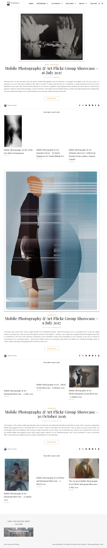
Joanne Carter (12, 105)
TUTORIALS (55, 3)
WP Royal (16, 544)
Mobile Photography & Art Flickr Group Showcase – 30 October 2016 (51, 414)
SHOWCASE (54, 65)
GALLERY (93, 3)
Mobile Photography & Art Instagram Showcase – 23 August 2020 (17, 496)
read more (51, 98)
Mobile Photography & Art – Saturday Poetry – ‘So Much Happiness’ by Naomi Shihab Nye (50, 153)
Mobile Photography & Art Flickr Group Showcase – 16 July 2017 (51, 70)
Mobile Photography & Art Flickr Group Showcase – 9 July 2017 (51, 320)
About (82, 3)
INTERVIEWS (41, 3)
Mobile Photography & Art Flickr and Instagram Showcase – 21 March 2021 (50, 481)
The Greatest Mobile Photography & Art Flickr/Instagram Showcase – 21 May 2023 (84, 484)
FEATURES (70, 3)
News (31, 3)
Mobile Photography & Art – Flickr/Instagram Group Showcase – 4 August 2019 (83, 393)
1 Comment (56, 77)
